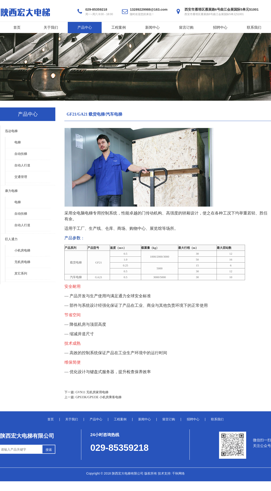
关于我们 (51, 27)
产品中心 (84, 27)
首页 (17, 27)
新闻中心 (152, 27)
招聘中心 (220, 27)
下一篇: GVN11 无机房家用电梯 (86, 392)
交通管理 (20, 177)
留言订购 (186, 27)
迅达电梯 (11, 131)
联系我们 (254, 27)
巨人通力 (11, 239)
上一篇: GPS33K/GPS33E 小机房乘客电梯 (92, 397)
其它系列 (20, 273)
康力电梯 (11, 191)
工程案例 (118, 27)
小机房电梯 (22, 250)
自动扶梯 (20, 154)
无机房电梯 (22, 262)
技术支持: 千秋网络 (171, 473)
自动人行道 (22, 165)
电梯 (17, 142)
